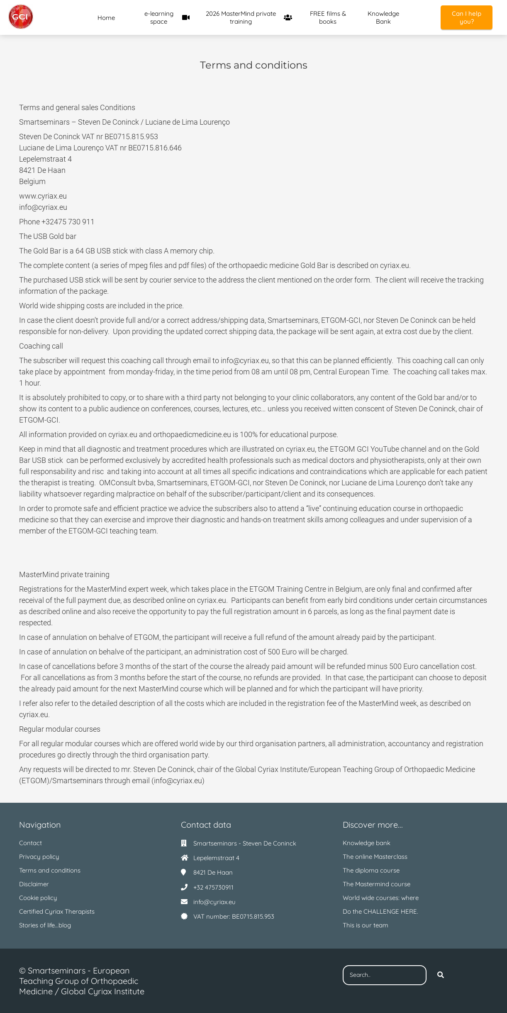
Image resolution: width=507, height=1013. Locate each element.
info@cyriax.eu (214, 902)
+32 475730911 (213, 887)
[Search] (440, 975)
